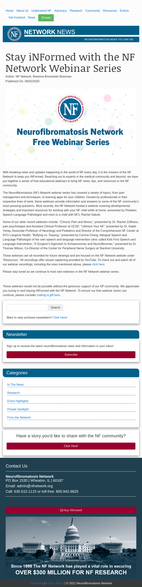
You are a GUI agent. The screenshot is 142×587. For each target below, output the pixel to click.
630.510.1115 (25, 491)
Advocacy (60, 10)
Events (124, 10)
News (31, 17)
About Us (22, 10)
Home (10, 10)
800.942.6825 (67, 491)
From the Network (19, 417)
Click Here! (60, 317)
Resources (110, 10)
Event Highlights (18, 401)
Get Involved (17, 17)
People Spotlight (18, 409)
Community (92, 10)
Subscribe (70, 354)
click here (98, 264)
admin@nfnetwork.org (35, 486)
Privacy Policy (55, 583)
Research (76, 10)
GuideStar (36, 583)
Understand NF (41, 10)
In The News (15, 384)
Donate (46, 17)
